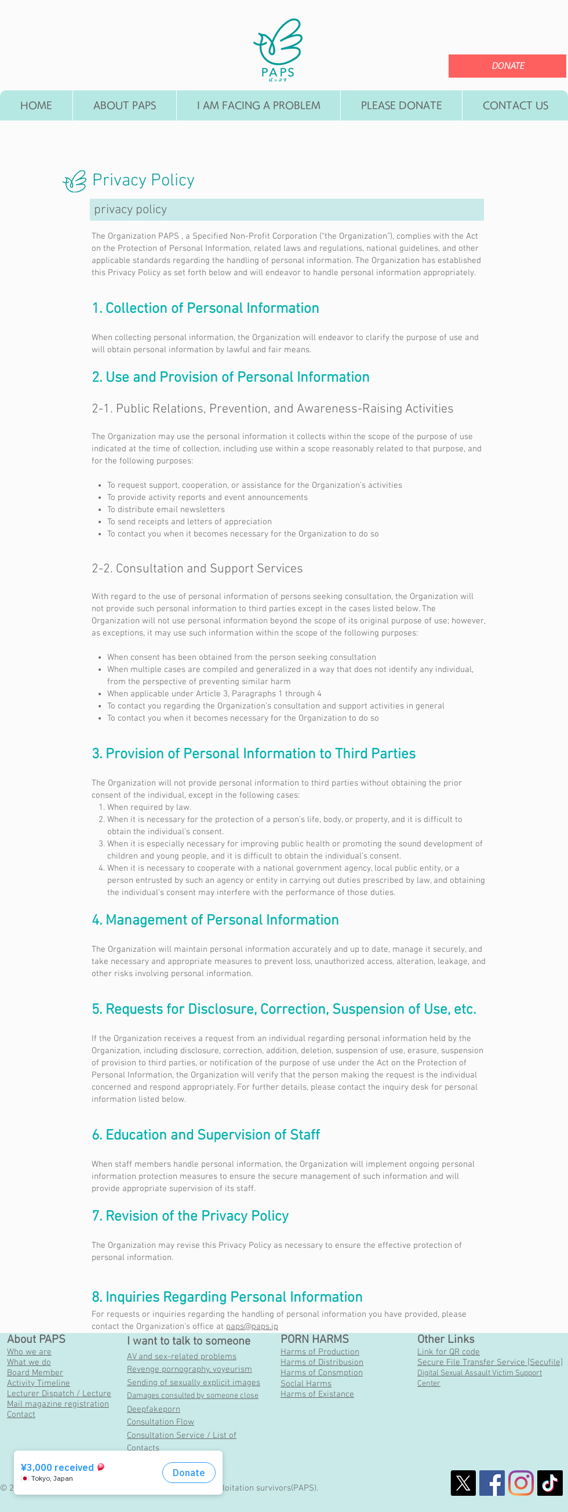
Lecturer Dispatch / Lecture (59, 1394)
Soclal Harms (306, 1384)
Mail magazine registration (58, 1404)
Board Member (35, 1373)
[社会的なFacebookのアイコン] (492, 1483)
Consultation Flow (160, 1422)
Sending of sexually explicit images (193, 1383)
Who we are (29, 1352)
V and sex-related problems (184, 1357)
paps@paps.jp (252, 1326)
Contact (21, 1414)
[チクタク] (550, 1483)
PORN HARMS (315, 1340)
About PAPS (36, 1340)
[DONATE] (507, 66)
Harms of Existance (317, 1394)
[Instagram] (521, 1483)
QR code (464, 1352)
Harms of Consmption (322, 1373)
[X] (463, 1483)
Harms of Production (320, 1352)
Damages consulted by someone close (192, 1396)
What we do (29, 1362)
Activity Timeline (38, 1383)
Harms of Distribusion (322, 1362)
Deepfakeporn (153, 1409)
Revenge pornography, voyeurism (189, 1369)
